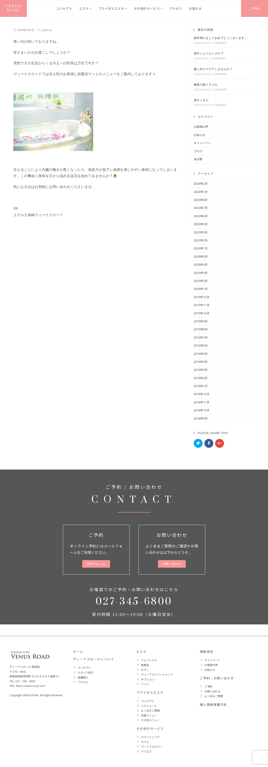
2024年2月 (201, 184)
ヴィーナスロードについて (93, 659)
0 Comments (219, 42)
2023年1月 (201, 248)
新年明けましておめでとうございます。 (220, 38)
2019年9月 (201, 321)
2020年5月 (201, 256)
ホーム (78, 651)
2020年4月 (201, 264)
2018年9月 (201, 418)
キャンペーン (202, 143)
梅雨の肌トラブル (206, 85)
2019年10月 (202, 313)
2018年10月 (202, 410)
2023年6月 (201, 216)
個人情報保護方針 (213, 704)
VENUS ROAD (14, 8)
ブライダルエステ (113, 8)
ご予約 (254, 8)
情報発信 (207, 651)
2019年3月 (201, 370)
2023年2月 (201, 240)
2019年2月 (201, 378)
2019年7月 (201, 337)
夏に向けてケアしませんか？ (213, 69)
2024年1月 (201, 192)
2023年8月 (201, 200)
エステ (85, 8)
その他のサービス (148, 8)
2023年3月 (201, 232)
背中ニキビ (201, 100)
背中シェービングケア (209, 53)
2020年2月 (201, 281)
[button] (96, 564)
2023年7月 (201, 208)
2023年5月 (201, 224)
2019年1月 (201, 386)
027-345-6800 (134, 602)
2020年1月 (201, 289)
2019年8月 (201, 329)
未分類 (198, 159)
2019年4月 (201, 362)
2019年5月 (201, 354)
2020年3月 (201, 273)
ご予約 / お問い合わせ (217, 678)
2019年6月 (201, 345)
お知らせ (195, 8)
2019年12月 (202, 297)
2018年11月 (202, 402)
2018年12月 (202, 394)
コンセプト (64, 8)
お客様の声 (201, 127)
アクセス (175, 8)
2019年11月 (202, 305)
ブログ (198, 151)
